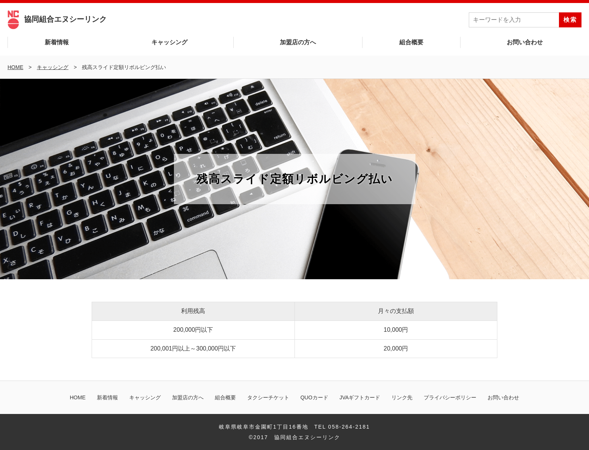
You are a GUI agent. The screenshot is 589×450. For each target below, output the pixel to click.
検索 (570, 20)
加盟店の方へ (298, 42)
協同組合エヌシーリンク (57, 19)
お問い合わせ (525, 42)
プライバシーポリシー (450, 397)
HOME (78, 397)
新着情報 (57, 42)
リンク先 (401, 397)
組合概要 (411, 42)
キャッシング (169, 42)
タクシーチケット (268, 397)
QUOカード (314, 397)
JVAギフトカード (360, 397)
